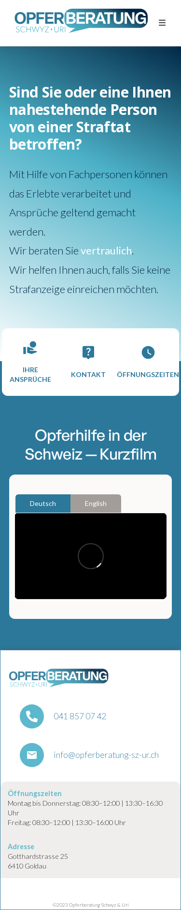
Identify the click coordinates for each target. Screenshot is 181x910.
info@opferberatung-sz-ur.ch (106, 755)
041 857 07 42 (80, 716)
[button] (162, 23)
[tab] (42, 503)
